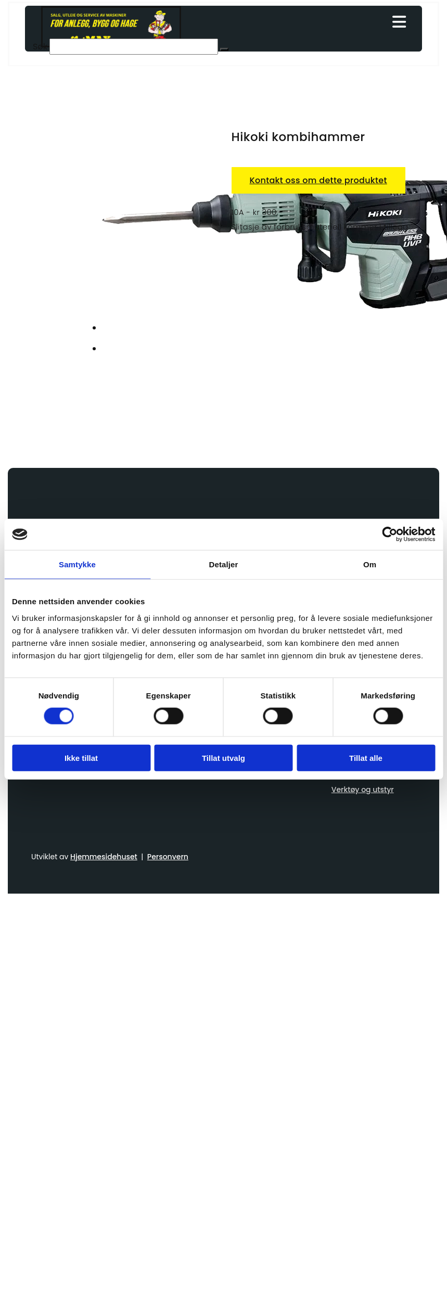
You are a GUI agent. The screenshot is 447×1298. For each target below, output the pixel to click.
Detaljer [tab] (223, 564)
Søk (40, 47)
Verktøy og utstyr (362, 789)
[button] (303, 22)
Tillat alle (365, 757)
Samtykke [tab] (77, 564)
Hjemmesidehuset (103, 856)
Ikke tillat (81, 757)
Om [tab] (369, 564)
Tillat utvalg (223, 757)
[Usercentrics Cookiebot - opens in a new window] (389, 534)
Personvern (167, 856)
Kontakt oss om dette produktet (318, 180)
